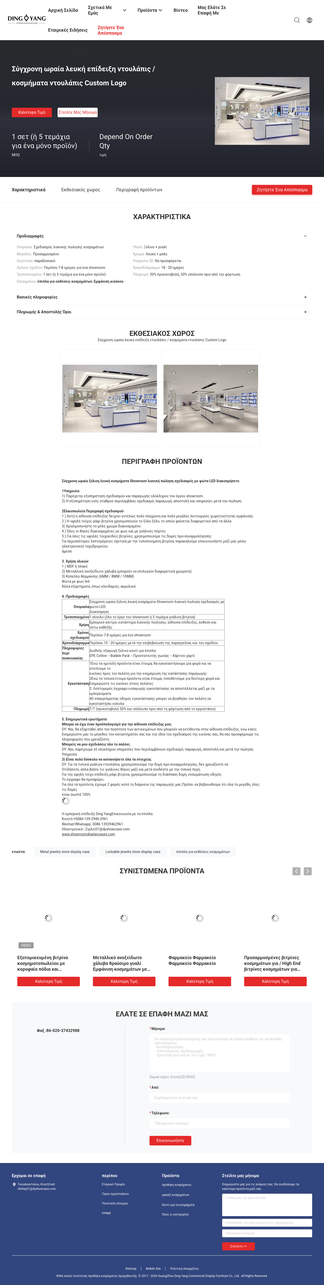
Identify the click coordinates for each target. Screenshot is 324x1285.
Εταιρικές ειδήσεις (68, 30)
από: (155, 1087)
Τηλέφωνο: (160, 1113)
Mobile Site (153, 1268)
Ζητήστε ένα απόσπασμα (282, 189)
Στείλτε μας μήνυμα (78, 112)
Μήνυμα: (158, 1029)
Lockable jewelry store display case (133, 852)
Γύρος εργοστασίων (115, 1194)
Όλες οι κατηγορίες (175, 1214)
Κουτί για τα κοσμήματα (178, 1205)
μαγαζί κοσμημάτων (175, 1195)
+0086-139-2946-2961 (90, 819)
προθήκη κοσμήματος (177, 1185)
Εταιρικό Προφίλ (113, 1184)
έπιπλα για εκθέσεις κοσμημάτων (203, 852)
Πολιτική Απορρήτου (184, 1268)
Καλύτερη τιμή (31, 112)
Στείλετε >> (238, 1246)
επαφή (106, 1213)
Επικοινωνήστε (170, 1140)
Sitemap (130, 1268)
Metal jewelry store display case (65, 852)
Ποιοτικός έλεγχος (115, 1203)
